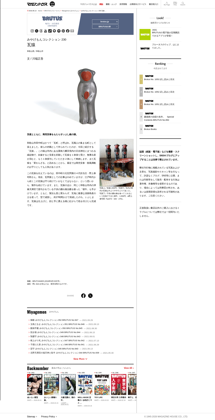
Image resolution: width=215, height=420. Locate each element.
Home (40, 11)
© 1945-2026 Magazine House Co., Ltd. (166, 416)
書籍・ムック (111, 4)
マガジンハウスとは (88, 4)
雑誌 (101, 4)
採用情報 (123, 4)
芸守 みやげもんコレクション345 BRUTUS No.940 (61, 348)
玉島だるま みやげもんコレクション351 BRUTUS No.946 (64, 324)
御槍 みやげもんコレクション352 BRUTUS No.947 (61, 320)
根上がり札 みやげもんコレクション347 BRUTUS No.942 (64, 340)
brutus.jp (108, 22)
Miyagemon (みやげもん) (70, 11)
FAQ (175, 2)
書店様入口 (153, 4)
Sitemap (31, 416)
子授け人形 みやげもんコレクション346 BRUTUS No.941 (64, 344)
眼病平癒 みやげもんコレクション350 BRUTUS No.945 (63, 328)
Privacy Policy (48, 416)
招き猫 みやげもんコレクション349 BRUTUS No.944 (62, 332)
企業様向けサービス (138, 4)
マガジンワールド (41, 4)
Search (183, 2)
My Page (166, 2)
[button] (131, 387)
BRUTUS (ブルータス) (52, 11)
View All (129, 368)
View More (80, 358)
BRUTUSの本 (108, 27)
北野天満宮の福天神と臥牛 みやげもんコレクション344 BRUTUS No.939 (72, 353)
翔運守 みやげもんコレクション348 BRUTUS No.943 (62, 336)
